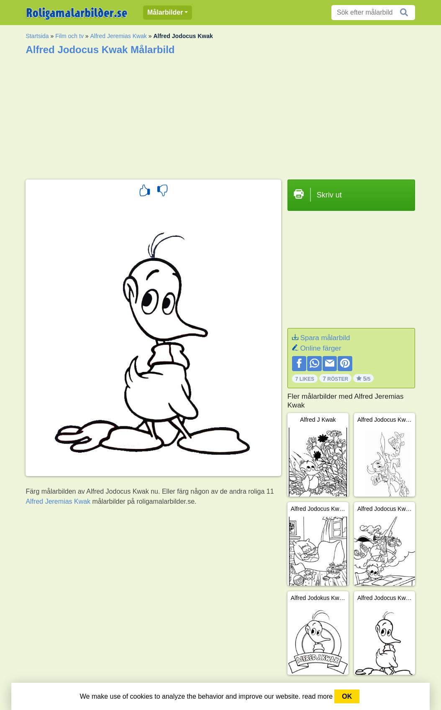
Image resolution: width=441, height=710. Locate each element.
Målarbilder (165, 12)
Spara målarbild (325, 338)
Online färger (320, 348)
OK (347, 696)
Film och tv (69, 36)
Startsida (37, 36)
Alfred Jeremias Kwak (118, 36)
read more (317, 696)
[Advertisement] (220, 114)
